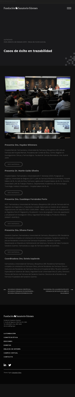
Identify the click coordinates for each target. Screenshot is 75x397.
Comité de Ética (11, 337)
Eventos (7, 345)
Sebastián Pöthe (16, 372)
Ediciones (8, 341)
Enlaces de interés (12, 349)
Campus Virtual (11, 353)
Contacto (8, 357)
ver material (14, 164)
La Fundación (10, 333)
